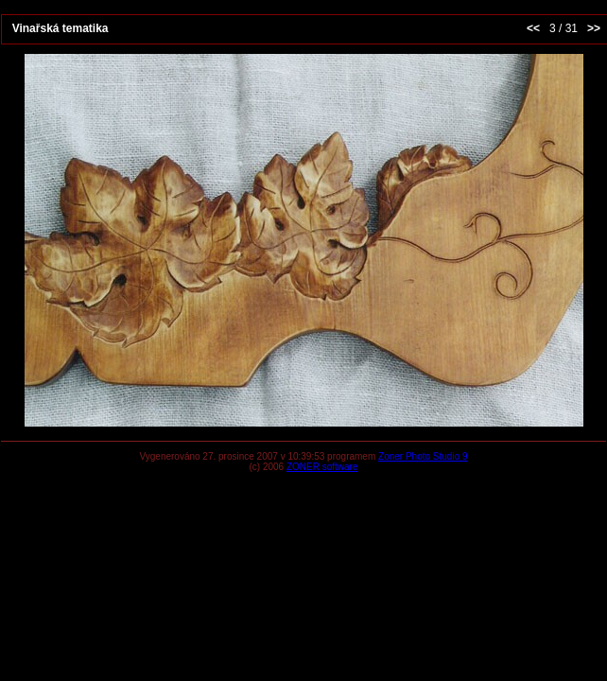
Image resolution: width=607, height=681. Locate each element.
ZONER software (322, 467)
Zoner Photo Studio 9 (423, 456)
